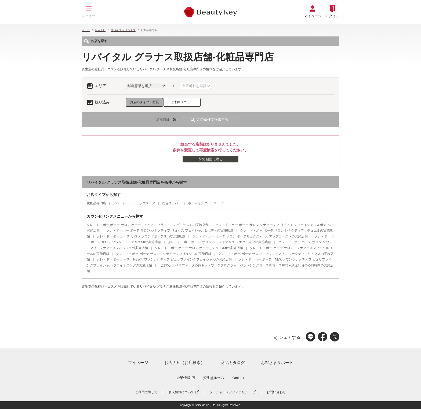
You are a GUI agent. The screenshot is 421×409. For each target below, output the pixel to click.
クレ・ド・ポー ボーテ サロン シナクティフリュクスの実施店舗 (163, 254)
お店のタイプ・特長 (144, 102)
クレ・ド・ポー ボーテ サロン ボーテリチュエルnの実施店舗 (199, 248)
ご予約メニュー (182, 102)
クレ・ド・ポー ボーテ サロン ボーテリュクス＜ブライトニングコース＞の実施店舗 (148, 225)
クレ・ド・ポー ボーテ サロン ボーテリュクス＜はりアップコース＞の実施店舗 (250, 236)
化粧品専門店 (96, 203)
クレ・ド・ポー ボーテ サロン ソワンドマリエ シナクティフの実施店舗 (219, 242)
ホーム (86, 30)
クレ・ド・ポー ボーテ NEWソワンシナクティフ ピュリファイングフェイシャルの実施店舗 (164, 259)
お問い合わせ (276, 392)
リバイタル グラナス (123, 30)
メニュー (89, 16)
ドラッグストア (144, 203)
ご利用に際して (146, 392)
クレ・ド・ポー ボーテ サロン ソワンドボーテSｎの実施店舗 (141, 236)
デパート (119, 203)
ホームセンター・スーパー (207, 203)
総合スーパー (171, 203)
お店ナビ (100, 30)
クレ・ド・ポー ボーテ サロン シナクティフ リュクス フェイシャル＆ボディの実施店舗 (169, 230)
